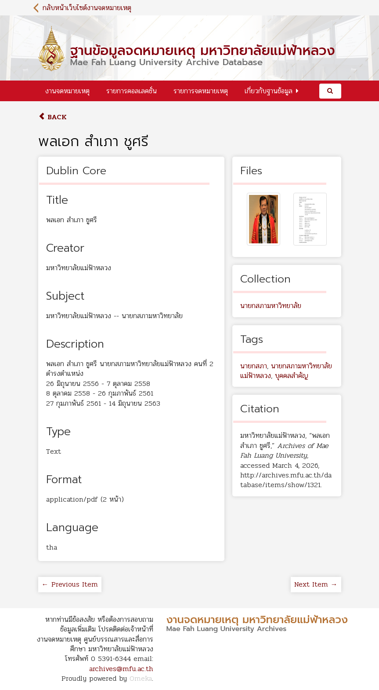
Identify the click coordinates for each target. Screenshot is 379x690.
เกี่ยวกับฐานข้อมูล (268, 90)
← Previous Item (70, 584)
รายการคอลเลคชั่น (131, 90)
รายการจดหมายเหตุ (200, 90)
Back (52, 117)
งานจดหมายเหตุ (67, 90)
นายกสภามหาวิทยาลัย (270, 305)
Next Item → (316, 584)
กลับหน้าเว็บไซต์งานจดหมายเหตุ (87, 7)
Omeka (141, 678)
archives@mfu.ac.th (121, 668)
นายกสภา (253, 365)
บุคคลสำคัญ (291, 375)
